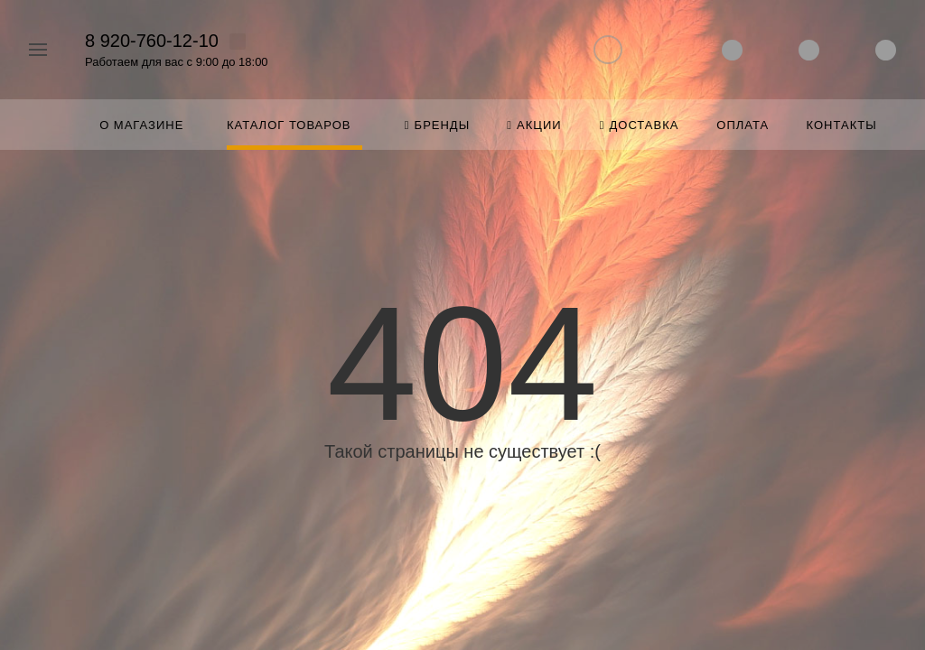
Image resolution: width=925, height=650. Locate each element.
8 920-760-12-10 (152, 41)
